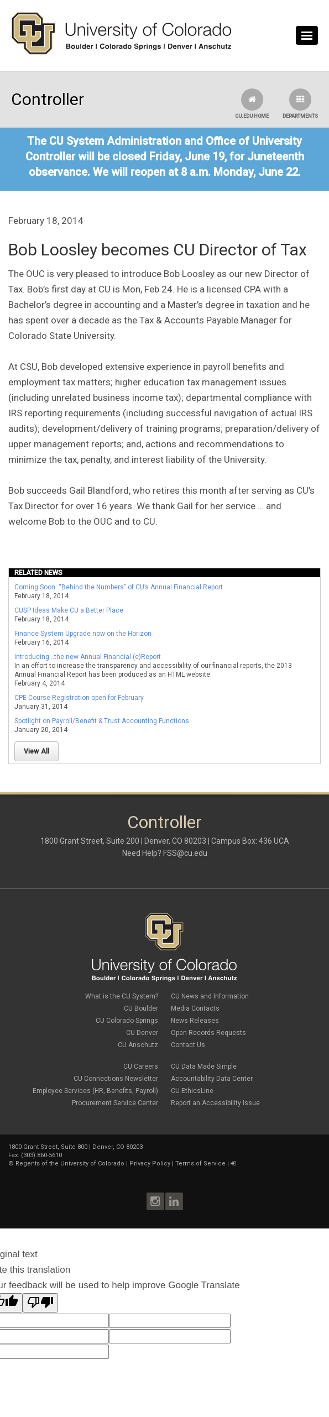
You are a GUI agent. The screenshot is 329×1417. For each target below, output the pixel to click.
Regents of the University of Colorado (69, 1163)
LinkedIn (174, 1201)
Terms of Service (200, 1163)
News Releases (195, 1020)
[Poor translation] (40, 1303)
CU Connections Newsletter (116, 1079)
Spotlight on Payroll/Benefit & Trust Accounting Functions (101, 721)
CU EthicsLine (192, 1091)
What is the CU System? (121, 996)
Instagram (155, 1201)
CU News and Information (210, 996)
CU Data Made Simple (204, 1066)
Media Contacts (195, 1008)
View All (37, 751)
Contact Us (188, 1045)
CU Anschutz (138, 1045)
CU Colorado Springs (127, 1020)
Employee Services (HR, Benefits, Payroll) (95, 1091)
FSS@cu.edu (185, 853)
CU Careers (140, 1066)
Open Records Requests (208, 1033)
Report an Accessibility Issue (215, 1103)
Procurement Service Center (115, 1103)
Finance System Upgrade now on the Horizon (83, 633)
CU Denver (142, 1033)
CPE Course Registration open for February (79, 698)
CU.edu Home (252, 103)
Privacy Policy (149, 1163)
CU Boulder (141, 1008)
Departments (300, 103)
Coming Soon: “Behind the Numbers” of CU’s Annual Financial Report (118, 587)
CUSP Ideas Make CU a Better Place (68, 610)
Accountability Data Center (212, 1079)
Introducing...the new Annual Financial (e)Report (87, 657)
